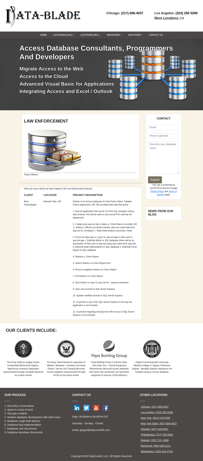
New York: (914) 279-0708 (155, 417)
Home (43, 35)
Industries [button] (113, 35)
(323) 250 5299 (186, 13)
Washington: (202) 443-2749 (157, 451)
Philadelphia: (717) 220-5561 (157, 434)
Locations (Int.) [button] (89, 35)
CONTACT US (156, 35)
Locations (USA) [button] (62, 35)
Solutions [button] (134, 35)
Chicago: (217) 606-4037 (155, 406)
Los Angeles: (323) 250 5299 (157, 412)
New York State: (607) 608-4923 (159, 423)
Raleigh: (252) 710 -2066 (155, 440)
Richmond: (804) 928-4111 (156, 445)
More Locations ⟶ (169, 18)
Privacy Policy (157, 191)
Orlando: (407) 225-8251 (154, 429)
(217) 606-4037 (132, 13)
